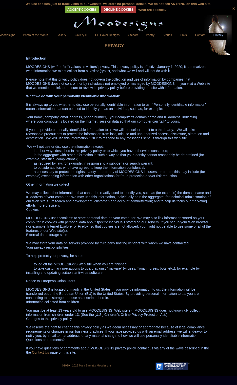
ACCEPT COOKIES (81, 9)
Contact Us (40, 352)
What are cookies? (152, 9)
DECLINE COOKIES (118, 9)
